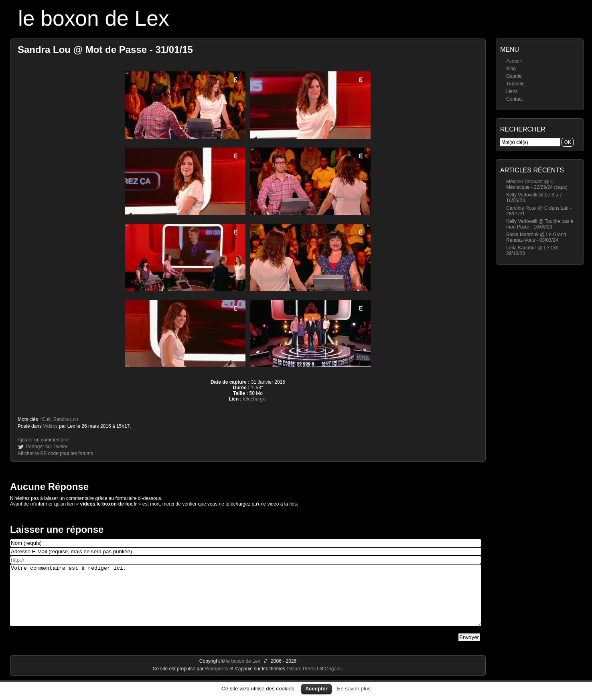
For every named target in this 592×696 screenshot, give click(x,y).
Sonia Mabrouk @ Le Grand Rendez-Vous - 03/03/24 (536, 237)
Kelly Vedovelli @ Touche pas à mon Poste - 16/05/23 (539, 224)
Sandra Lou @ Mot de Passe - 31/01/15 (105, 49)
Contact (514, 99)
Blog (511, 68)
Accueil (514, 61)
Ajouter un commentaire (43, 440)
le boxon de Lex (93, 18)
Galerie (514, 76)
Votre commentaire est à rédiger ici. (245, 601)
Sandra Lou (65, 419)
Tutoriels (515, 84)
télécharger (255, 399)
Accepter (316, 689)
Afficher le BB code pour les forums (55, 453)
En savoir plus (354, 689)
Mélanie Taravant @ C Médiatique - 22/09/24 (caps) (537, 184)
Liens (512, 91)
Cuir (46, 419)
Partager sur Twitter (46, 446)
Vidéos (50, 426)
